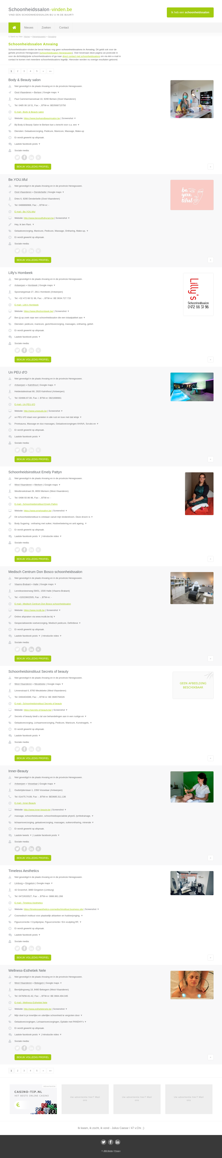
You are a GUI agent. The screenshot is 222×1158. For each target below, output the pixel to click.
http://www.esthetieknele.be (37, 1009)
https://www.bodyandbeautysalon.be (42, 118)
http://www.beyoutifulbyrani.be (39, 218)
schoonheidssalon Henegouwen (56, 53)
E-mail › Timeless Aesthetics (29, 903)
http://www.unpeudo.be (35, 411)
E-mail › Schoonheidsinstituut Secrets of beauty (38, 703)
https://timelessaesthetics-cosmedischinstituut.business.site (53, 909)
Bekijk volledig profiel (33, 166)
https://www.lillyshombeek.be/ (38, 311)
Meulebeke (39, 684)
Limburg (19, 883)
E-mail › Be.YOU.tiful (25, 211)
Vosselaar (33, 783)
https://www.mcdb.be (34, 610)
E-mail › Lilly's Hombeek (27, 304)
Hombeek (32, 285)
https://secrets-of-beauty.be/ (38, 710)
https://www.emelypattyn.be (37, 510)
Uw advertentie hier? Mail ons (85, 1098)
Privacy (117, 1151)
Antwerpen (20, 285)
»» (50, 71)
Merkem (38, 484)
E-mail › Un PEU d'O (25, 404)
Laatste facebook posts (28, 144)
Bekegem (39, 983)
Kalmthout (33, 385)
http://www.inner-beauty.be (37, 809)
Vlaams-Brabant (23, 584)
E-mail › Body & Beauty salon (29, 112)
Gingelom (30, 883)
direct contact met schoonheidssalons (81, 56)
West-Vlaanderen (23, 484)
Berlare (37, 92)
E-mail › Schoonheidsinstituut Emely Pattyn (36, 504)
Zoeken (46, 27)
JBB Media (108, 1151)
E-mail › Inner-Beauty (25, 803)
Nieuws (28, 27)
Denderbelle (40, 192)
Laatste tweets (23, 835)
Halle (35, 584)
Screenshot (69, 118)
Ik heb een (190, 12)
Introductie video (52, 536)
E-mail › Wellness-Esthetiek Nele (31, 1002)
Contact (64, 27)
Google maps (51, 92)
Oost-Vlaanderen (23, 92)
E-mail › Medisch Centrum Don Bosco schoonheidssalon (43, 604)
